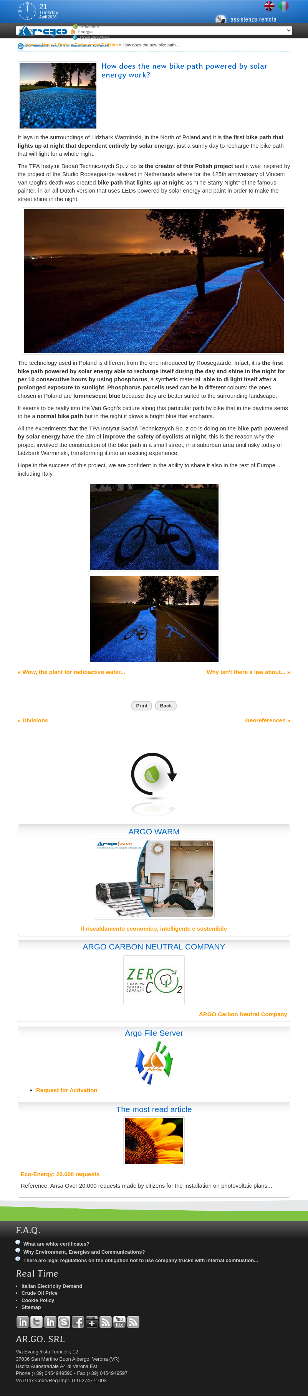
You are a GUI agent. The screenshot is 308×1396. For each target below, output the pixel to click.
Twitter (36, 1322)
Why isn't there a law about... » (248, 672)
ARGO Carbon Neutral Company (243, 1014)
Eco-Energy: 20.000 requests (60, 1174)
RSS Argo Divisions (105, 1322)
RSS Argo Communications (133, 1322)
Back (166, 706)
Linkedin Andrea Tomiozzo (23, 1322)
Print (141, 706)
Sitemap (31, 1307)
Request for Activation (66, 1090)
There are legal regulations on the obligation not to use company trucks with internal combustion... (140, 1260)
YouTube (119, 1322)
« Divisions (33, 720)
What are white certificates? (56, 1244)
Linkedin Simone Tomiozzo (50, 1322)
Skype (64, 1322)
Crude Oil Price (40, 1293)
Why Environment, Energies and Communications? (84, 1252)
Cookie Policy (38, 1300)
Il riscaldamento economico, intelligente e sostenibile (154, 928)
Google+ (92, 1322)
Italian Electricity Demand (52, 1286)
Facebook (78, 1322)
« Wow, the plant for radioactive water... (71, 672)
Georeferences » (267, 720)
